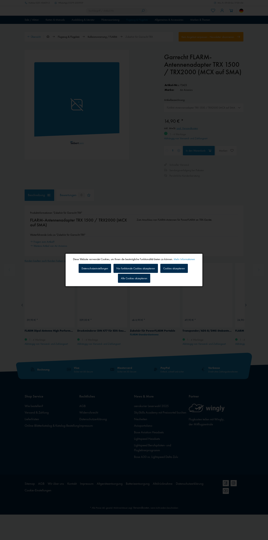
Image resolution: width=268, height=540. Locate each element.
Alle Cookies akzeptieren (134, 278)
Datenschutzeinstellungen (95, 268)
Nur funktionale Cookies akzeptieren (135, 268)
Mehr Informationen (184, 259)
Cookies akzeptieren (174, 268)
